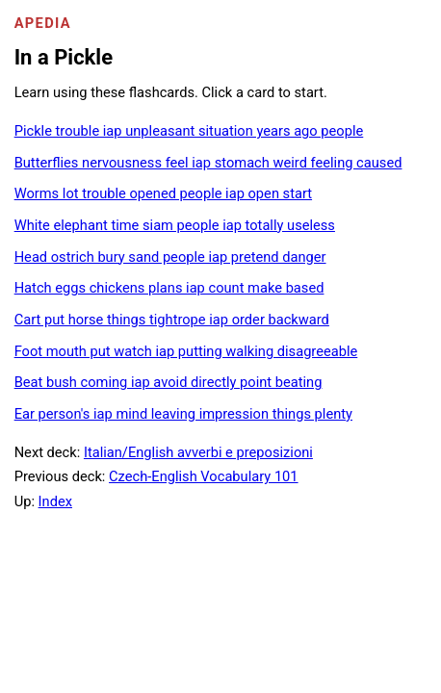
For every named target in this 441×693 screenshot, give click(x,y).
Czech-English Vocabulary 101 (203, 476)
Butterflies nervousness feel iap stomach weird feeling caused (208, 162)
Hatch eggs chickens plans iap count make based (169, 287)
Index (55, 501)
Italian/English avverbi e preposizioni (198, 452)
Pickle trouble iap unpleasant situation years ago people (189, 131)
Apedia (42, 23)
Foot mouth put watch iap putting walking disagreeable (186, 351)
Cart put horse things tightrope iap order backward (171, 319)
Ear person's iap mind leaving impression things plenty (183, 414)
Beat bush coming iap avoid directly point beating (168, 382)
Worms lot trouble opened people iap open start (163, 193)
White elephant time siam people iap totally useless (174, 225)
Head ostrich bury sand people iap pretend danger (170, 257)
